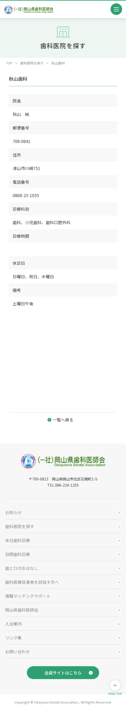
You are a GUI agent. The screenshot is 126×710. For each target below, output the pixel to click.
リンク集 (13, 638)
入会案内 (13, 624)
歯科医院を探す (19, 526)
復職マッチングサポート (28, 596)
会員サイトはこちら (63, 673)
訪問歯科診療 (17, 554)
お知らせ (13, 512)
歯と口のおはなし (21, 568)
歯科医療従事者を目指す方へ (32, 582)
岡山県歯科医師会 (21, 610)
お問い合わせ (17, 651)
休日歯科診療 (17, 540)
